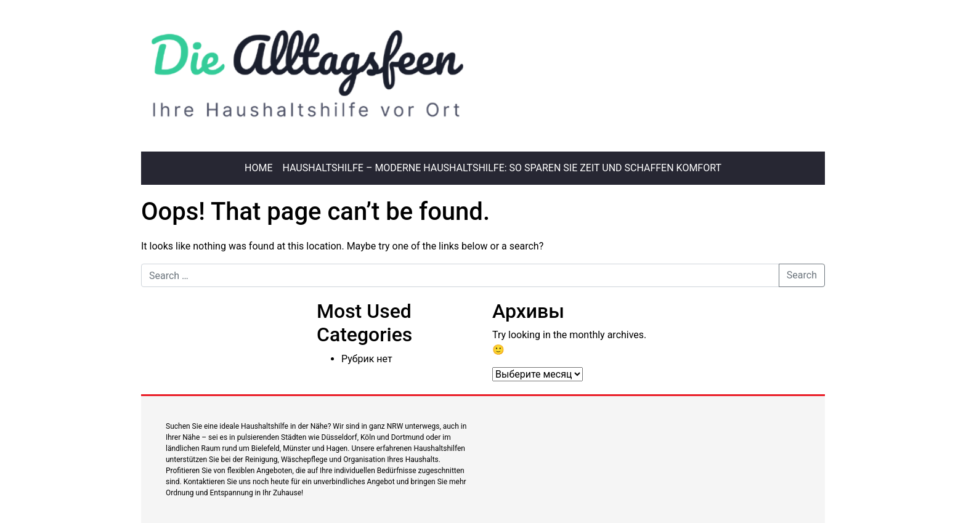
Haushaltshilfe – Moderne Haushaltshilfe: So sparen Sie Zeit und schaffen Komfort (502, 168)
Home (258, 168)
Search (802, 275)
